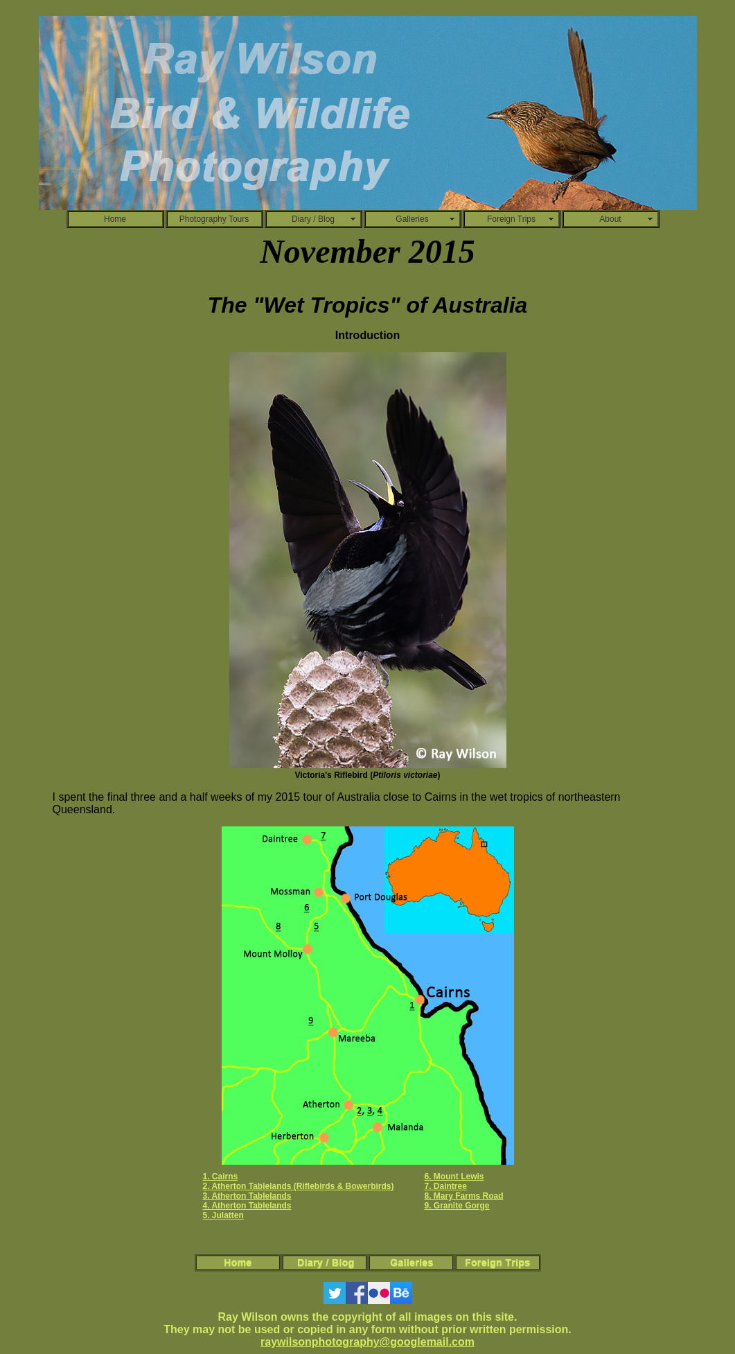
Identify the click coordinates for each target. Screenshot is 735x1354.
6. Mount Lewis (454, 1176)
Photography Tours (214, 219)
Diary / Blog (313, 219)
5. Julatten (222, 1215)
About (610, 219)
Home (115, 219)
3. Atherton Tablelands (246, 1196)
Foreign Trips (511, 219)
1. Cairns (220, 1176)
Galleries (412, 219)
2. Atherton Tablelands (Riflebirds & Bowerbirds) (297, 1186)
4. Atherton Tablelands (246, 1205)
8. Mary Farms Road (464, 1196)
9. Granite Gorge (457, 1205)
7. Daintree (446, 1186)
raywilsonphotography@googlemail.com (367, 1342)
